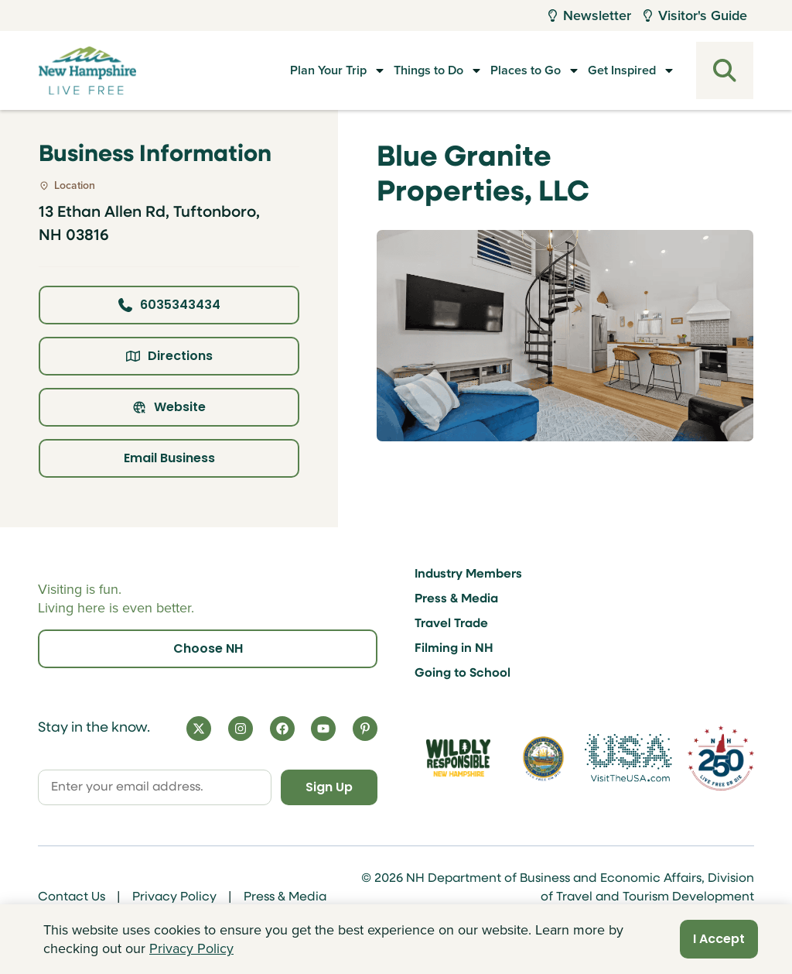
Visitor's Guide (695, 15)
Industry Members (468, 574)
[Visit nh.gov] (543, 758)
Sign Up (329, 787)
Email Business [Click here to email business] (169, 458)
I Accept (719, 939)
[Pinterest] (365, 728)
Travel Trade (451, 624)
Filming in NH (454, 649)
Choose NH (208, 648)
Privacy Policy (174, 897)
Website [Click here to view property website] (169, 407)
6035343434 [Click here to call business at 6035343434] (169, 305)
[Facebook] (282, 728)
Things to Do (390, 70)
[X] (198, 728)
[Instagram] (240, 728)
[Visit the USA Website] (628, 757)
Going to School (462, 673)
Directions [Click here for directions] (169, 356)
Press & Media (456, 599)
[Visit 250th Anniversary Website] (721, 757)
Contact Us (71, 897)
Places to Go (505, 70)
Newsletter (589, 15)
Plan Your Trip (273, 70)
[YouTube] (323, 728)
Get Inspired (618, 70)
